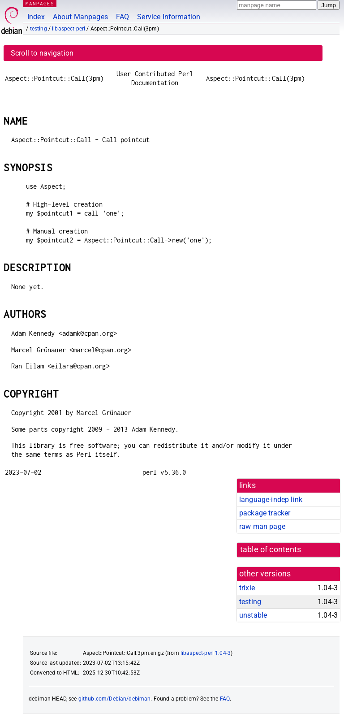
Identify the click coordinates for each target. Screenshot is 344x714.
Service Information (168, 17)
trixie (247, 588)
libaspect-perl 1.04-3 (206, 653)
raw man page (262, 526)
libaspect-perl (68, 29)
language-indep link (270, 499)
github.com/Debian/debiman (114, 699)
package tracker (264, 513)
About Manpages (80, 17)
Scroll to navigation (42, 53)
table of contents (270, 549)
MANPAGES (40, 3)
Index (36, 17)
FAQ (122, 17)
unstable (253, 615)
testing (38, 29)
